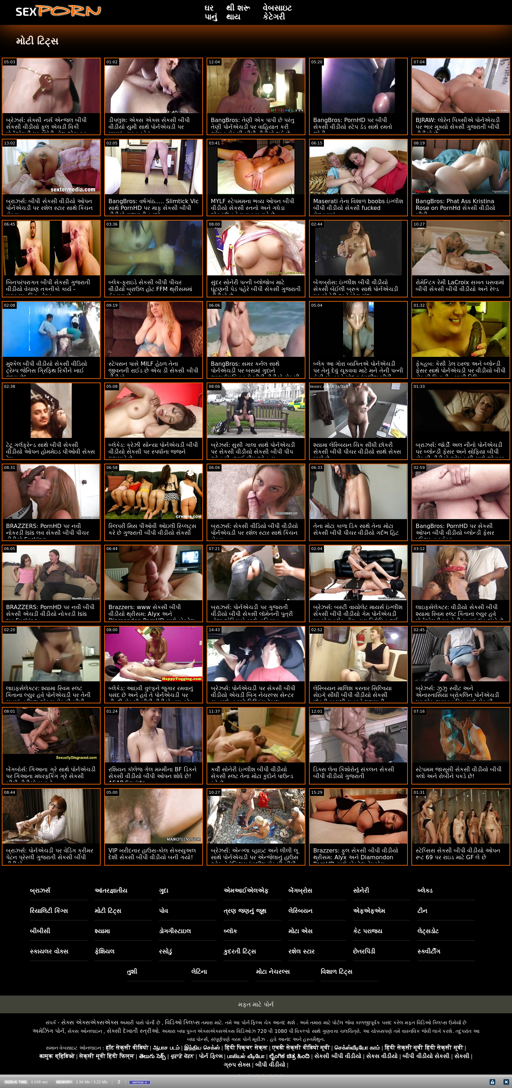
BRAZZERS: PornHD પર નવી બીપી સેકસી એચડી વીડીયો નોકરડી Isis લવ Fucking (50, 614)
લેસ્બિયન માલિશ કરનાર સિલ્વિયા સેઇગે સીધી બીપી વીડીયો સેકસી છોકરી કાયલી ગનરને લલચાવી (352, 695)
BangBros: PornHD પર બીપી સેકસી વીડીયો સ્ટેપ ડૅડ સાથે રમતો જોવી (352, 127)
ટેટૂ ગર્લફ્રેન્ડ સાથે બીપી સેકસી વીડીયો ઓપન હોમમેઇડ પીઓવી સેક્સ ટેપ (50, 452)
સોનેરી (361, 890)
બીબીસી (40, 931)
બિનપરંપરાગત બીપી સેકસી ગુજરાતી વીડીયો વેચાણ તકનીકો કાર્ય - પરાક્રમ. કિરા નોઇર (48, 289)
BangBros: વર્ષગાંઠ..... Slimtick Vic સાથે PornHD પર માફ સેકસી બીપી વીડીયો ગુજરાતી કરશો (153, 208)
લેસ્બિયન (300, 910)
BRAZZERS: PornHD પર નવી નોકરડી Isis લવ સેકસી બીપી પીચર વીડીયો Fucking (47, 533)
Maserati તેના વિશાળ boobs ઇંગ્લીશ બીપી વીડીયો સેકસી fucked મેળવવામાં (358, 208)
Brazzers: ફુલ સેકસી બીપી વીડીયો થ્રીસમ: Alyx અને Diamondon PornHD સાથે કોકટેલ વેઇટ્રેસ (355, 857)
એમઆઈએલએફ (246, 890)
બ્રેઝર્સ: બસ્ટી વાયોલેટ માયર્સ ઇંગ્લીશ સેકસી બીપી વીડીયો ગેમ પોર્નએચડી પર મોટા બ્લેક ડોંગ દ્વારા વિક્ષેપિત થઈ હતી (357, 617)
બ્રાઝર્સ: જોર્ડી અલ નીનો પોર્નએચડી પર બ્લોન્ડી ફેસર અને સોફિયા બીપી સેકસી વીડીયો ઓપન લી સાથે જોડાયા (460, 452)
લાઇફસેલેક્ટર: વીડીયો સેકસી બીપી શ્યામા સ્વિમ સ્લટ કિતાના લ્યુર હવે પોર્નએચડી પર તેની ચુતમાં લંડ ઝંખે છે (459, 614)
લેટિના (199, 971)
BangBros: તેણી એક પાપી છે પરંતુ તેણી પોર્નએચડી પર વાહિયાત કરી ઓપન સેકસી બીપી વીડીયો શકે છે (252, 127)
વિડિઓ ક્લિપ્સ (182, 1022)
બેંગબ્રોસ (300, 890)
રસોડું (165, 951)
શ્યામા (102, 931)
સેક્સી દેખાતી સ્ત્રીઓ (133, 1031)
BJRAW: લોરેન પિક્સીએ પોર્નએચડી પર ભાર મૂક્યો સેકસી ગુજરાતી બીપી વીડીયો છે (458, 127)
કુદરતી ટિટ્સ (240, 951)
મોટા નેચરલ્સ (273, 971)
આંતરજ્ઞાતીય (111, 890)
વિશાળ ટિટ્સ (336, 971)
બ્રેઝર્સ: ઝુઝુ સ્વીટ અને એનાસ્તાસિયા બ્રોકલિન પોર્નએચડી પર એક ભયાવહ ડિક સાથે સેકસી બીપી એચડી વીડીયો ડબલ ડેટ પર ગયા (461, 698)
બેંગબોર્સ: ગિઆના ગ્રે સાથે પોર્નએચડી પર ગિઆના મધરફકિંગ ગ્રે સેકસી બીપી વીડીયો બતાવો (51, 776)
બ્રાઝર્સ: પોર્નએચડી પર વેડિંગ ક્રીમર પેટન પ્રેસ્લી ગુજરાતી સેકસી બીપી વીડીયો (49, 857)
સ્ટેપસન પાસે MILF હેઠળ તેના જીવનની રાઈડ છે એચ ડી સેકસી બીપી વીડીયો (153, 370)
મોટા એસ (300, 931)
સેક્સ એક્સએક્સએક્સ (89, 1022)
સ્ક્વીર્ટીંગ (428, 951)
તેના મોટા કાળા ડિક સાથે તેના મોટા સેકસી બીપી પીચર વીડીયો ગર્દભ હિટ (356, 529)
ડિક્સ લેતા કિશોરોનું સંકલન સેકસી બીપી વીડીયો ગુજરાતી (353, 773)
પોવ (163, 910)
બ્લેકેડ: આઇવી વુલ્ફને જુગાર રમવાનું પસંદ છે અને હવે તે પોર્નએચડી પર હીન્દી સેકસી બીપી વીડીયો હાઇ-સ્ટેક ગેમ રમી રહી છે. (151, 698)
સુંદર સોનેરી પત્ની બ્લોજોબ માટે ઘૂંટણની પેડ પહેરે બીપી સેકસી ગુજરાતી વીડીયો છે (256, 289)
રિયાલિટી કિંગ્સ (49, 910)
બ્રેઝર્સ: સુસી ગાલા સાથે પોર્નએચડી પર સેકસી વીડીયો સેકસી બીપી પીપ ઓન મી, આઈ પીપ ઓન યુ (253, 452)
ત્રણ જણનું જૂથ (245, 910)
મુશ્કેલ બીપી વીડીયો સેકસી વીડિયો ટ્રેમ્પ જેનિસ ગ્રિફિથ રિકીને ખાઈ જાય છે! (46, 370)
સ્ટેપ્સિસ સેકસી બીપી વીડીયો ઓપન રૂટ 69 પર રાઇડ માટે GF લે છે (458, 854)
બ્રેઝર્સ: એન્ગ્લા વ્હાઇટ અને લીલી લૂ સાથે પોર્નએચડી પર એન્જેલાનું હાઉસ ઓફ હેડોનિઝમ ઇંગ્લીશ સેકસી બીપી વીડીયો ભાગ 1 (254, 860)
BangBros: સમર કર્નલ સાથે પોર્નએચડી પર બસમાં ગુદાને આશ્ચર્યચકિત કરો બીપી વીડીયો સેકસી (255, 370)
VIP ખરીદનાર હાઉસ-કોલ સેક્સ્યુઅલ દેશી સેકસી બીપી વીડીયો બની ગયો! (152, 854)
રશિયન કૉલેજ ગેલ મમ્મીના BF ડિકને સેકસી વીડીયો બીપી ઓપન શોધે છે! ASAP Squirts (152, 776)
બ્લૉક (230, 931)
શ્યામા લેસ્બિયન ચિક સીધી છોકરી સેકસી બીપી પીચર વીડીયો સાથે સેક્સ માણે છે (357, 452)
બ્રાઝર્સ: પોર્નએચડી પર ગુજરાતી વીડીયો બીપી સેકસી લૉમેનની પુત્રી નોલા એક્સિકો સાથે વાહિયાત (252, 614)
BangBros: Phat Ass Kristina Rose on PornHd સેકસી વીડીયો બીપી (455, 208)
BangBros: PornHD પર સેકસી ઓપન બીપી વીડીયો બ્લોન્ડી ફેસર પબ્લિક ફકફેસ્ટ (455, 533)
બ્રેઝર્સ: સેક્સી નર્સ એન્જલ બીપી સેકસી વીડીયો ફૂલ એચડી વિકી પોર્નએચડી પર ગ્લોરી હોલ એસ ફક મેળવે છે (46, 130)
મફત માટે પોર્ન (256, 1004)
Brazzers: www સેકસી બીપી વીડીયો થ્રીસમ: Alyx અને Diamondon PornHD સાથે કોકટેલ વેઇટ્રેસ (151, 617)
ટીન (422, 910)
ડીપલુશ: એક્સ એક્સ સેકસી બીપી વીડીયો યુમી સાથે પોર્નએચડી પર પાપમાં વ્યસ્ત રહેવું (149, 127)
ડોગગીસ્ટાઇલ (175, 931)
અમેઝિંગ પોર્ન (48, 1031)
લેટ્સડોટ (428, 931)
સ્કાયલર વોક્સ (49, 951)
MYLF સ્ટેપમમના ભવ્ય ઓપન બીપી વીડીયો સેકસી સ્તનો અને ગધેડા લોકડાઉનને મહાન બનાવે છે (252, 208)
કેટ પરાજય (367, 931)
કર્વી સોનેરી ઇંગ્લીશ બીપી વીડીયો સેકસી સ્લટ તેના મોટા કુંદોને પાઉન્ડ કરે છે (252, 776)
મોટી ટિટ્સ (108, 910)
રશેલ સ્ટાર (301, 951)
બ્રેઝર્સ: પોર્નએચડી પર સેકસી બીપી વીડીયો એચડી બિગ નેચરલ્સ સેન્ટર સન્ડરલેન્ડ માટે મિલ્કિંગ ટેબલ (253, 695)
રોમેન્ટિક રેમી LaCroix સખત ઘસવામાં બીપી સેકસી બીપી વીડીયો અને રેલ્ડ (460, 285)
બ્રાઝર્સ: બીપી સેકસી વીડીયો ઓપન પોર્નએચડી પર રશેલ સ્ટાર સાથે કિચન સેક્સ (49, 208)
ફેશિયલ (104, 951)
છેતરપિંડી (364, 951)
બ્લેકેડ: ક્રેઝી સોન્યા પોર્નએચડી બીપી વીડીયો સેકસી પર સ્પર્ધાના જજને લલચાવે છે (153, 452)
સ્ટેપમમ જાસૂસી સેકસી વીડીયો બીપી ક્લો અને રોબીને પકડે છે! (459, 773)
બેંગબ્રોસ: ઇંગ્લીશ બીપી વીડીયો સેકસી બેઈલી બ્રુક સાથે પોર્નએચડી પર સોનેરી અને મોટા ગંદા (355, 289)
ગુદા (163, 890)
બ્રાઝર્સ (40, 890)
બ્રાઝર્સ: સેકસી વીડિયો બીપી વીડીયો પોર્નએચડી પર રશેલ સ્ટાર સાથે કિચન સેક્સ (254, 533)
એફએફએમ (369, 910)
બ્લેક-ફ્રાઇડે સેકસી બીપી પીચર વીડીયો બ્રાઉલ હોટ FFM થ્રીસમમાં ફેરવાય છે (150, 289)
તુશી (132, 971)
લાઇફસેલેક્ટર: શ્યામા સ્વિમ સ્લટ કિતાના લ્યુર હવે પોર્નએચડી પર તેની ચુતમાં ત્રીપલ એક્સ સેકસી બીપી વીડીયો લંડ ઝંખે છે (48, 698)
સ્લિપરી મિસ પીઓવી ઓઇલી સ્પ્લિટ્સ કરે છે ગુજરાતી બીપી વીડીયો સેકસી (152, 529)
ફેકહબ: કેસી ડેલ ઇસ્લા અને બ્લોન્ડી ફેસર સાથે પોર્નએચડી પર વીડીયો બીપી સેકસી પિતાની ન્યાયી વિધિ (461, 370)
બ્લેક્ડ (424, 890)
